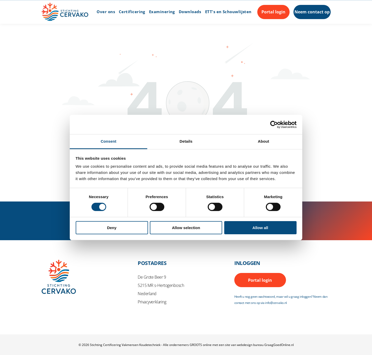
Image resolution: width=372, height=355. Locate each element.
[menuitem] (104, 12)
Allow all (260, 227)
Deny (112, 227)
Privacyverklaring (152, 302)
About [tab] (263, 141)
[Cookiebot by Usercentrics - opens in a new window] (274, 124)
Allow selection (186, 227)
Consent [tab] (109, 141)
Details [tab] (186, 141)
